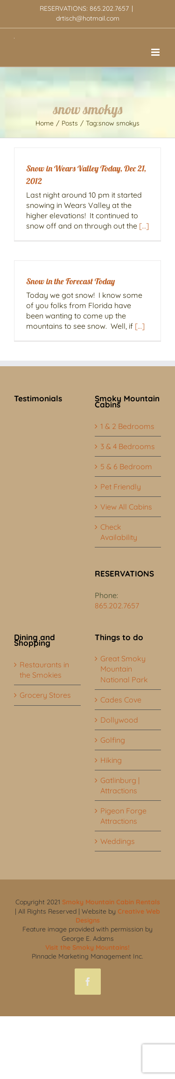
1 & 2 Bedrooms (127, 426)
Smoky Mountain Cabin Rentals (111, 902)
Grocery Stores (45, 695)
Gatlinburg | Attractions (120, 785)
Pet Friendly (120, 486)
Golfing (112, 740)
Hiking (111, 760)
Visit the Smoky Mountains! (87, 947)
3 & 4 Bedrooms (127, 446)
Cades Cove (120, 699)
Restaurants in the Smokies (44, 670)
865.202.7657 (117, 605)
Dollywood (119, 719)
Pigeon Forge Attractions (123, 816)
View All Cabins (126, 506)
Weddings (117, 841)
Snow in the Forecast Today (70, 281)
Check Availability (118, 532)
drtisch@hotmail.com (87, 18)
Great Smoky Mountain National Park (124, 669)
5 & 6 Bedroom (126, 466)
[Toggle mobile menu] (156, 52)
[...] (144, 225)
